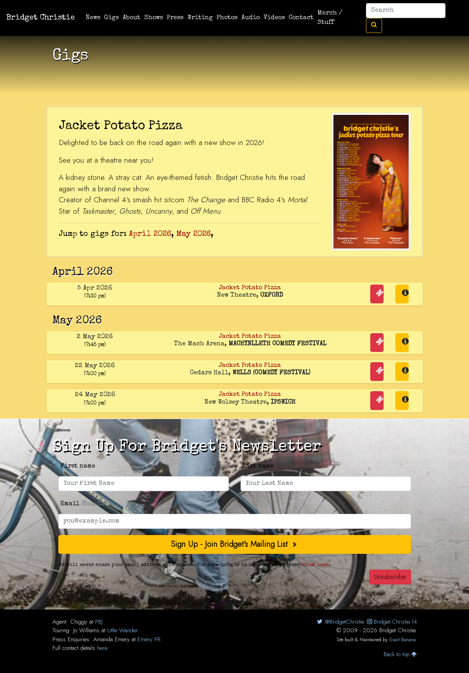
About (131, 18)
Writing (200, 18)
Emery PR (149, 639)
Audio (250, 18)
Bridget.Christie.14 (391, 621)
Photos (227, 18)
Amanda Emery (111, 639)
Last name (258, 466)
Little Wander (122, 630)
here (102, 648)
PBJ (99, 621)
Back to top (400, 654)
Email (87, 504)
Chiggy (78, 621)
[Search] (405, 10)
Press (175, 18)
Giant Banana (402, 639)
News (93, 18)
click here (315, 565)
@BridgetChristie (340, 621)
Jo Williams (86, 630)
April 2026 (150, 234)
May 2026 (193, 234)
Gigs (111, 18)
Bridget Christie (40, 18)
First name (77, 466)
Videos (274, 18)
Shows (153, 18)
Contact (301, 18)
